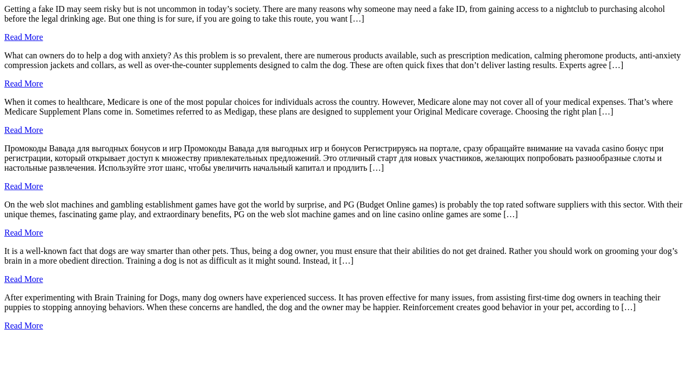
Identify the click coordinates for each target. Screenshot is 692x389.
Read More (23, 37)
